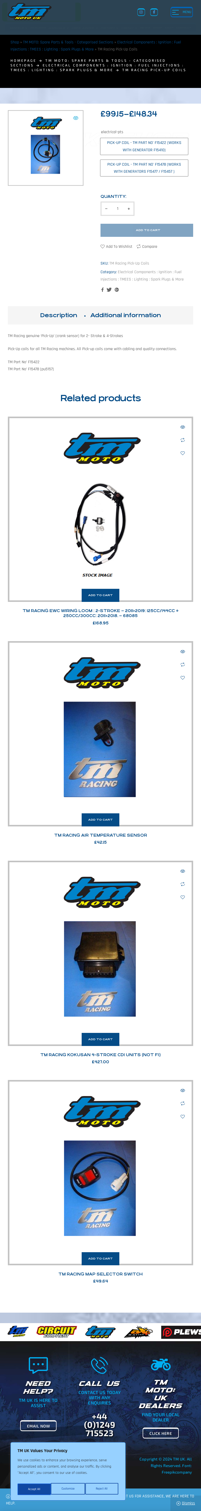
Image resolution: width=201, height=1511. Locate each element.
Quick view (182, 427)
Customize (34, 1489)
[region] (68, 1473)
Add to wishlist (119, 246)
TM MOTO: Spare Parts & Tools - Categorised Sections (68, 42)
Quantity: (113, 196)
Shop (14, 42)
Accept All (102, 1489)
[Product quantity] (117, 209)
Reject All (68, 1489)
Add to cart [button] (100, 595)
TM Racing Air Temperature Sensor (100, 835)
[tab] (58, 315)
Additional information (125, 315)
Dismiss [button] (188, 1503)
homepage (23, 60)
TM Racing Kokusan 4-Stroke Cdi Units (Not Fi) (100, 1055)
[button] (75, 118)
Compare (149, 246)
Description (58, 315)
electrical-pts (112, 132)
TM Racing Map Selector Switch (100, 1274)
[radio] (144, 146)
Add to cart (148, 230)
